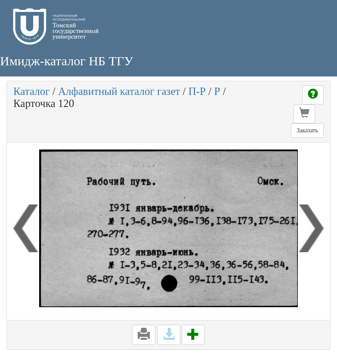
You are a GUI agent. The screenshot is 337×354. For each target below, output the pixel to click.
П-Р (197, 91)
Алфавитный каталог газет (119, 91)
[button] (304, 113)
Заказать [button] (307, 130)
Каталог (31, 91)
